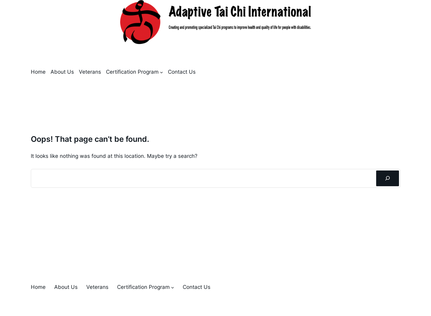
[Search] (387, 178)
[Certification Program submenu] (161, 72)
